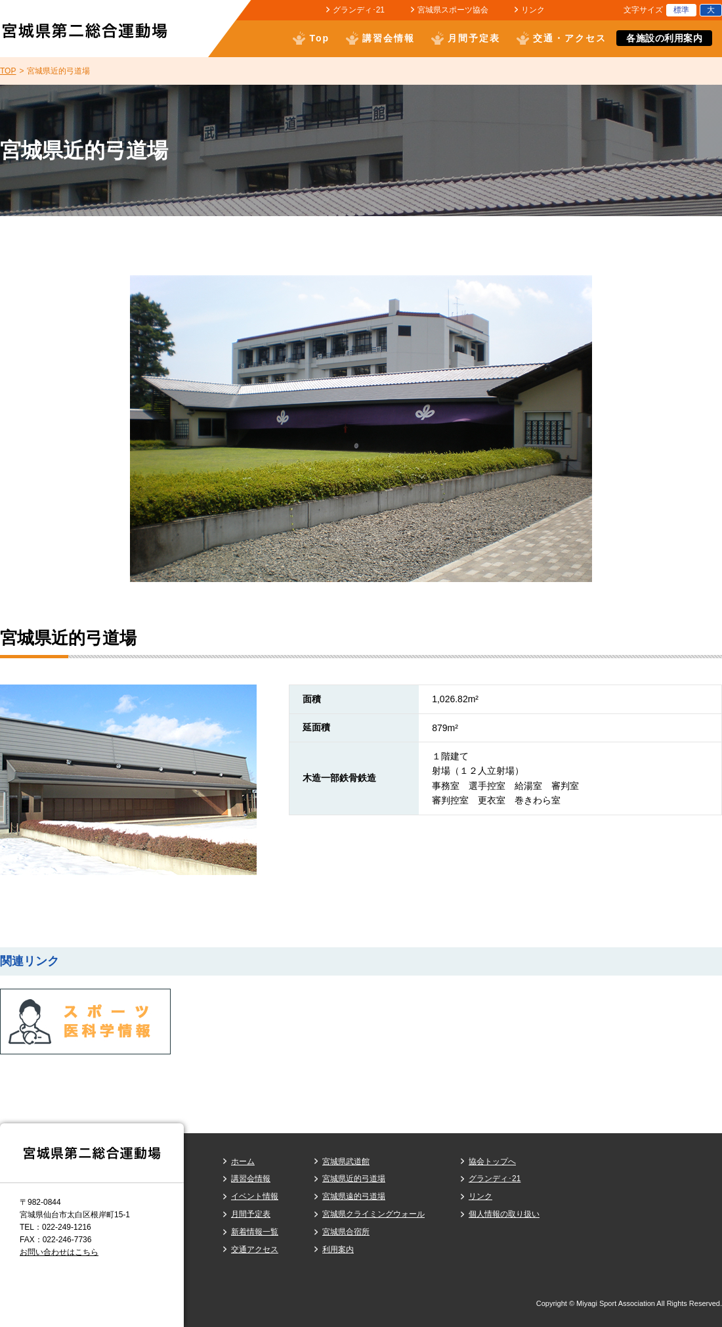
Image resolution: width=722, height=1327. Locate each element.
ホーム (243, 1161)
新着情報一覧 (254, 1231)
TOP (8, 71)
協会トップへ (492, 1161)
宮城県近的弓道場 (353, 1178)
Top (319, 38)
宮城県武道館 (346, 1161)
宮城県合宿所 (346, 1231)
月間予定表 (474, 38)
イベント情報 (254, 1196)
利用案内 (338, 1249)
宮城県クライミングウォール (373, 1214)
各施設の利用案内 (664, 38)
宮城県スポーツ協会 (452, 9)
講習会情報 (388, 38)
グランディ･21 (359, 9)
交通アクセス (254, 1249)
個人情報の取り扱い (504, 1214)
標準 (681, 9)
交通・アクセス (569, 38)
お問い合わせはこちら (59, 1252)
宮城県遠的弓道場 (353, 1196)
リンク (533, 9)
